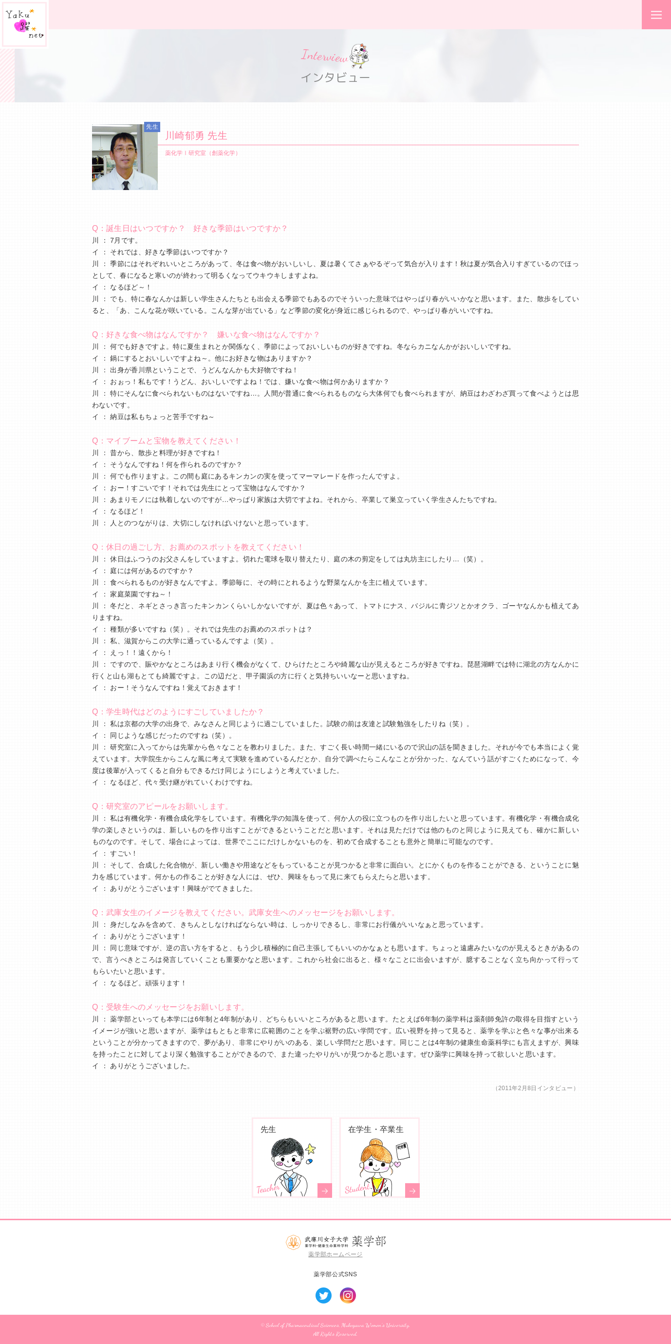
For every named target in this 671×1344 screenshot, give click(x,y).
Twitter (324, 1295)
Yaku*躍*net (24, 24)
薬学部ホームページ (335, 1254)
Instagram (348, 1295)
